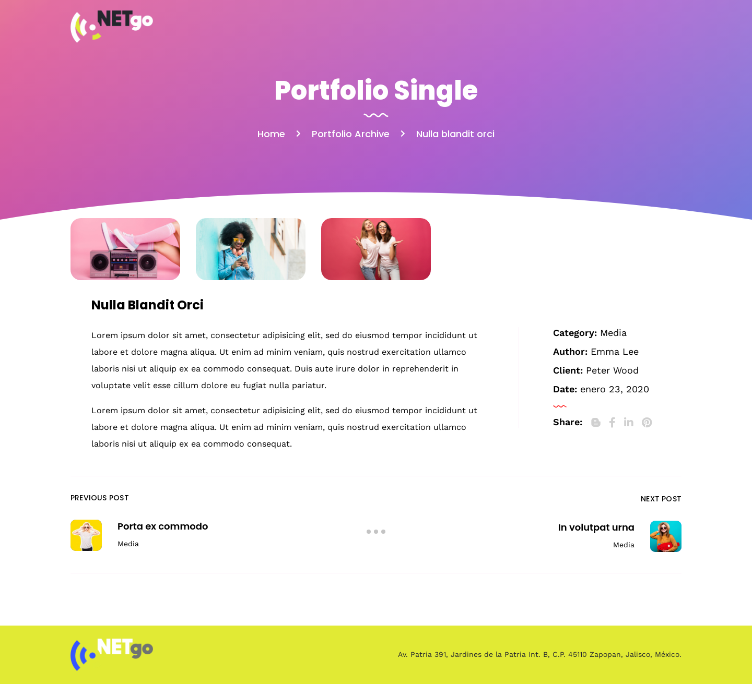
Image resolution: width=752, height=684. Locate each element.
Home (271, 133)
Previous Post (99, 498)
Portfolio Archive (351, 133)
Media (613, 332)
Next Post (661, 499)
